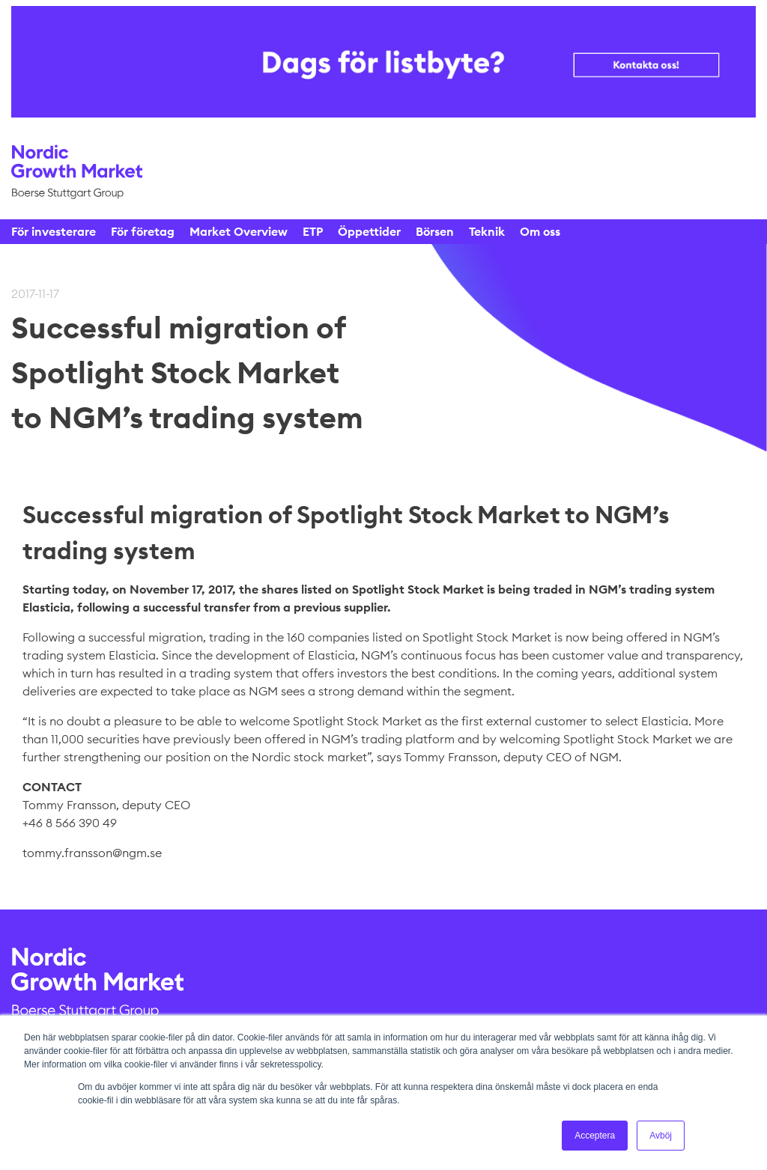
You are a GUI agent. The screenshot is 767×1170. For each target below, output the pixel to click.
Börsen (435, 231)
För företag (143, 231)
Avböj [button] (660, 1135)
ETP (313, 231)
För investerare (53, 231)
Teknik (487, 231)
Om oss (540, 231)
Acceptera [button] (595, 1135)
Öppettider (369, 231)
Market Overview (239, 231)
